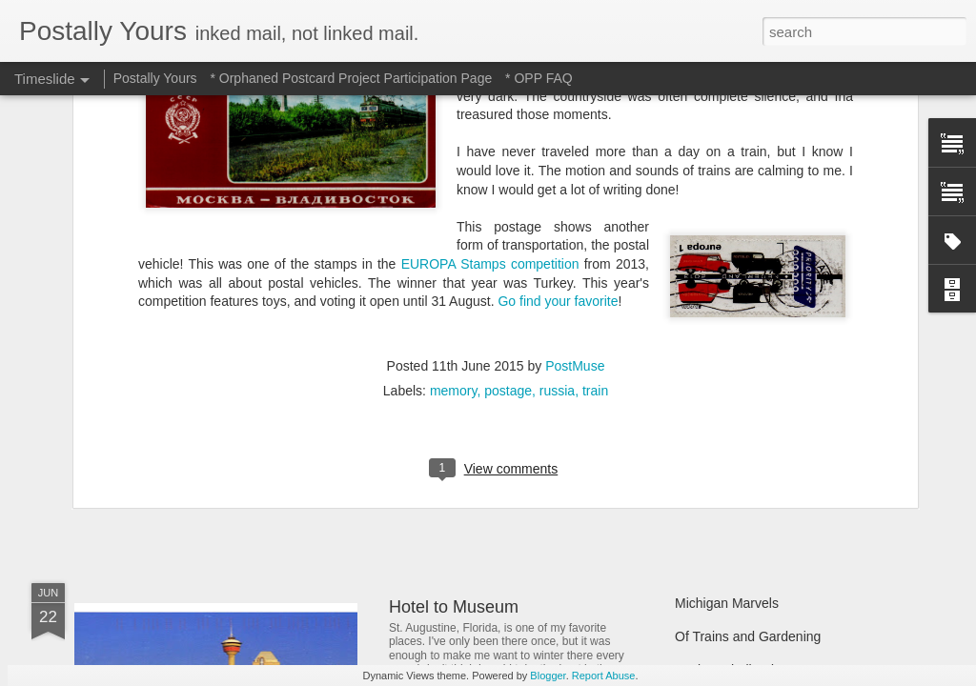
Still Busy (702, 406)
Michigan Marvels (727, 603)
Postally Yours (155, 78)
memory (454, 106)
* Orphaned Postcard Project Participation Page (351, 78)
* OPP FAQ (539, 78)
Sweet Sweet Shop (171, 442)
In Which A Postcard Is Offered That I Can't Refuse (581, 364)
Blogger (547, 675)
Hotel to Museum (453, 606)
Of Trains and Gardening (748, 636)
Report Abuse (604, 675)
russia (557, 106)
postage (508, 106)
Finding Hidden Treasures (751, 373)
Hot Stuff (700, 473)
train (595, 106)
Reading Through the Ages (491, 447)
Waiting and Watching (739, 440)
